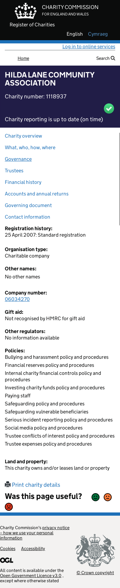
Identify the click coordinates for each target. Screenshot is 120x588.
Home (23, 58)
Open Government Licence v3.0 (30, 575)
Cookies (7, 548)
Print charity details (32, 484)
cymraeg (98, 34)
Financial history (23, 182)
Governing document (28, 205)
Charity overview (23, 136)
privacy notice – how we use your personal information (34, 533)
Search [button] (105, 58)
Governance (18, 159)
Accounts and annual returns (36, 194)
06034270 (17, 299)
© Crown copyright (95, 572)
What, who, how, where (30, 147)
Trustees (14, 170)
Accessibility (33, 548)
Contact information (27, 217)
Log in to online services (88, 46)
